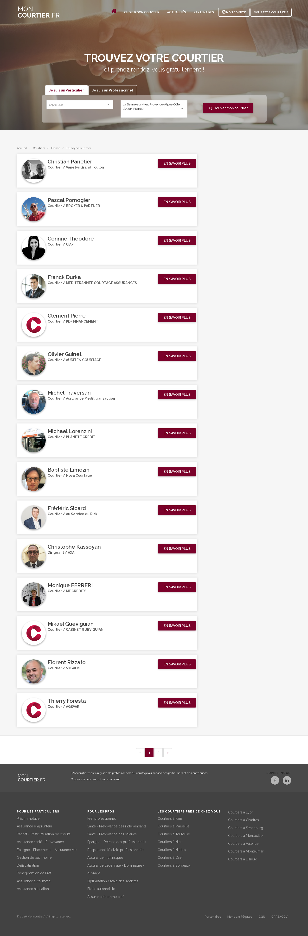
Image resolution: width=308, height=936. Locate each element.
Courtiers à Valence (243, 843)
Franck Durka (64, 277)
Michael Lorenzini (70, 431)
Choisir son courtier (141, 12)
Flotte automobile (101, 888)
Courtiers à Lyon (241, 811)
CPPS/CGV (279, 916)
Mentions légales (239, 916)
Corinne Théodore (71, 239)
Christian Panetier (70, 162)
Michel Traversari (69, 393)
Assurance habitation (33, 888)
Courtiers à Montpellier (246, 835)
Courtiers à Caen (170, 857)
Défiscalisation (28, 865)
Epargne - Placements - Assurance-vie (47, 849)
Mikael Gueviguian (71, 624)
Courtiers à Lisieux (242, 858)
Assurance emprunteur (34, 826)
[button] (177, 164)
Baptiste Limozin (69, 470)
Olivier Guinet (65, 354)
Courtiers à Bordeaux (174, 865)
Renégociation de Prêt (34, 873)
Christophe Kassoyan (74, 547)
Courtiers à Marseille (173, 826)
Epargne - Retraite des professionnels (116, 841)
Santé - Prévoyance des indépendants (116, 826)
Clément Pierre (67, 316)
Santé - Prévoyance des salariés (112, 833)
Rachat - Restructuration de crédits (44, 833)
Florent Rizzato (67, 662)
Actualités (176, 12)
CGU (262, 916)
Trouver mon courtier (228, 108)
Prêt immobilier (29, 818)
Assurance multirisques (105, 857)
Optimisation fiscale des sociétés (112, 880)
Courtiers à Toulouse (174, 833)
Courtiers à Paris (170, 818)
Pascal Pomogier (69, 200)
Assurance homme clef (105, 896)
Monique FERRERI (70, 585)
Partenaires (204, 12)
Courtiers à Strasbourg (245, 827)
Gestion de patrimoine (34, 857)
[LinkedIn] (286, 781)
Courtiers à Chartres (243, 819)
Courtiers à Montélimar (245, 851)
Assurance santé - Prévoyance (40, 841)
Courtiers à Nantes (172, 849)
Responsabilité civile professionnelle (115, 849)
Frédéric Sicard (67, 508)
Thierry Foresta (67, 701)
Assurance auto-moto (34, 880)
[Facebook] (271, 781)
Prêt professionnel (101, 818)
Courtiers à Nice (170, 841)
